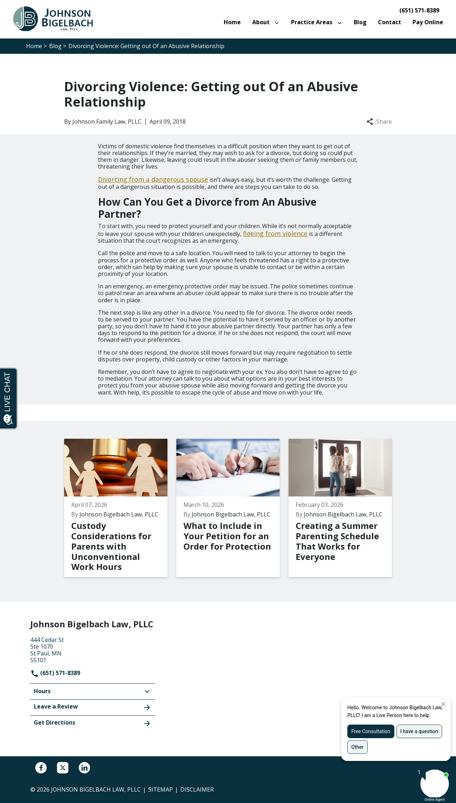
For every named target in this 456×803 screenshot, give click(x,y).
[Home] (232, 22)
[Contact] (389, 22)
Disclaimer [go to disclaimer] (197, 789)
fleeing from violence (275, 233)
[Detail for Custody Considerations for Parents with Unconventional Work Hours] (120, 508)
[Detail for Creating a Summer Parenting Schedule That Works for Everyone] (345, 508)
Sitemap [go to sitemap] (160, 789)
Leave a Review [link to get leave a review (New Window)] (92, 707)
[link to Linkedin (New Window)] (84, 767)
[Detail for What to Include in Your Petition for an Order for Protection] (232, 508)
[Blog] (360, 22)
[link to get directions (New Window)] (92, 649)
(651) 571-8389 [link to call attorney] (419, 10)
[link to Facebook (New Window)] (41, 767)
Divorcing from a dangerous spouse (153, 179)
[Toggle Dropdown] (278, 22)
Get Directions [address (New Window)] (92, 723)
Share (379, 121)
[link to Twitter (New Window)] (62, 767)
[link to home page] (57, 18)
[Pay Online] (428, 22)
